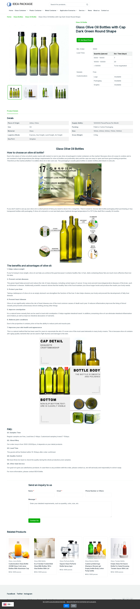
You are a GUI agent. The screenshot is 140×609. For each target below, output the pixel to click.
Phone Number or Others (94, 491)
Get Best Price (85, 40)
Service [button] (81, 10)
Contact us (105, 10)
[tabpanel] (70, 295)
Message (32, 499)
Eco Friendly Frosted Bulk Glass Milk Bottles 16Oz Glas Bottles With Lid (43, 566)
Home (11, 10)
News (90, 10)
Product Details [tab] (12, 111)
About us (96, 10)
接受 (66, 606)
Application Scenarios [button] (67, 10)
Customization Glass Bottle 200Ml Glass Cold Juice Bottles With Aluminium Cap (19, 566)
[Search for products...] (67, 4)
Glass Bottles (18, 17)
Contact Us (34, 521)
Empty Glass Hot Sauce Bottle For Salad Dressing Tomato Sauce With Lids (120, 566)
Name (31, 491)
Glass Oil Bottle (30, 17)
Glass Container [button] (20, 10)
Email (59, 491)
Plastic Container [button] (36, 10)
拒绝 (73, 606)
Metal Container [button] (50, 10)
